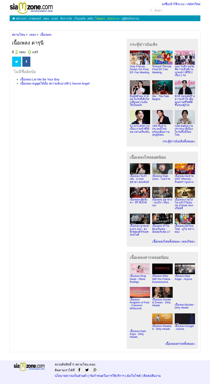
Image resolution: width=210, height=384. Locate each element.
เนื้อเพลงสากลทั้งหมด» (180, 343)
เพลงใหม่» (188, 241)
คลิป (90, 18)
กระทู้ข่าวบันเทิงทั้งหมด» (179, 141)
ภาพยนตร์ (35, 18)
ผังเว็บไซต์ (134, 375)
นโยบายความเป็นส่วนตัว (71, 375)
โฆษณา (100, 18)
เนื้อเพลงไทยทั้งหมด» (166, 241)
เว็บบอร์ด (80, 18)
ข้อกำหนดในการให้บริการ (107, 375)
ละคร (54, 18)
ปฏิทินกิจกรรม (130, 18)
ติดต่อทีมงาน (152, 375)
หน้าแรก (19, 18)
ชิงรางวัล (66, 18)
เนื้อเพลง (39, 79)
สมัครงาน (113, 18)
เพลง (46, 18)
